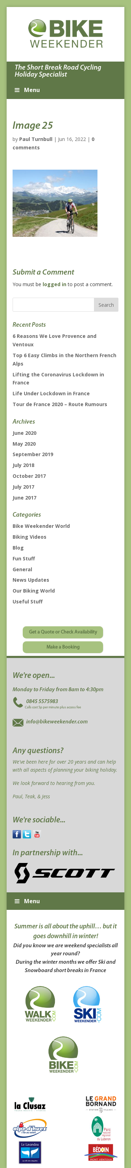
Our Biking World (34, 590)
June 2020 (24, 433)
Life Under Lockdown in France (51, 393)
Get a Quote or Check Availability (63, 632)
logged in (54, 284)
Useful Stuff (28, 601)
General (22, 569)
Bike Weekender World (41, 526)
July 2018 (23, 465)
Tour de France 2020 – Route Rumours (60, 404)
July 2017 (23, 486)
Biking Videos (29, 536)
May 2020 (24, 443)
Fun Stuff (24, 558)
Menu (27, 90)
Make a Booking (63, 647)
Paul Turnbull (35, 139)
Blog (18, 547)
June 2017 (24, 497)
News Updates (31, 579)
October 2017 (29, 476)
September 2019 (33, 454)
